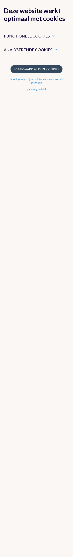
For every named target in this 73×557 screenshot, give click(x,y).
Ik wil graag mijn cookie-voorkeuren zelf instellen (36, 81)
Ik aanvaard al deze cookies (36, 69)
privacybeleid (36, 89)
